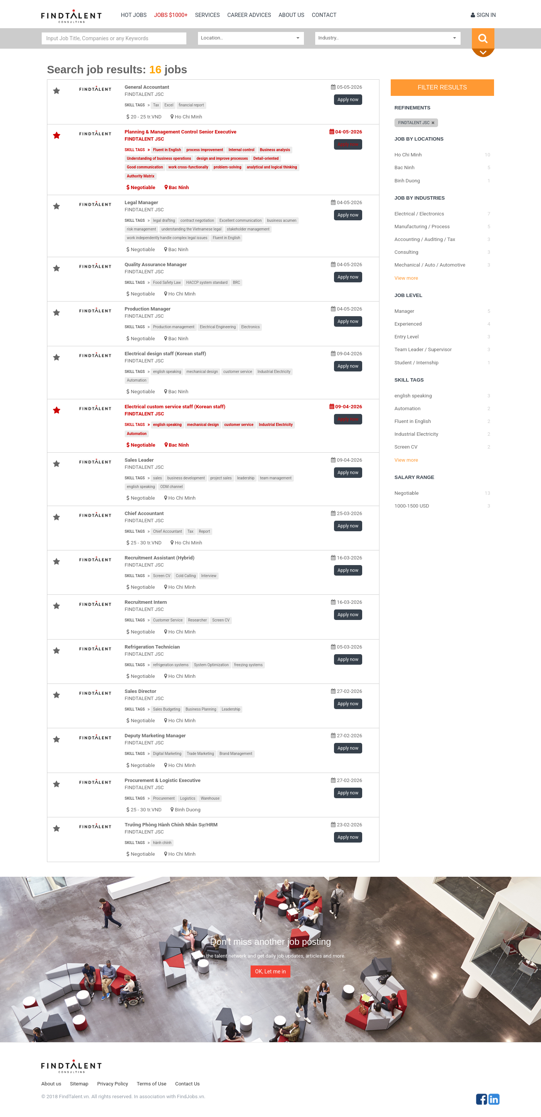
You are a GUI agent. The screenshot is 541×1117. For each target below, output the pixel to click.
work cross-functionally (188, 167)
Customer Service (168, 620)
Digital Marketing (167, 754)
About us (291, 15)
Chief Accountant (167, 531)
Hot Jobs (134, 15)
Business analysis (275, 150)
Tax (156, 105)
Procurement (164, 798)
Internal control (241, 150)
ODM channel (171, 487)
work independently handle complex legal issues (167, 238)
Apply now (348, 99)
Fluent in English (167, 150)
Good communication (145, 167)
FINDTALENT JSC (144, 94)
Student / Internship (416, 362)
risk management (141, 229)
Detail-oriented (265, 158)
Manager (404, 311)
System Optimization (211, 665)
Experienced (408, 324)
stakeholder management (248, 229)
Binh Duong (188, 809)
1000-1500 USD (411, 506)
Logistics (187, 798)
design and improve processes (222, 158)
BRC (236, 282)
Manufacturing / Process (422, 226)
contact (324, 15)
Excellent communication (240, 220)
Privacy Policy (112, 1084)
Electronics (250, 327)
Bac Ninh (179, 187)
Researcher (197, 620)
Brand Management (235, 754)
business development (186, 478)
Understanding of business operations (159, 158)
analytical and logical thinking (272, 167)
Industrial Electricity (274, 372)
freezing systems (248, 665)
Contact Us (187, 1084)
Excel (169, 105)
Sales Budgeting (166, 709)
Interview (208, 576)
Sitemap (79, 1084)
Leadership (231, 709)
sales (157, 478)
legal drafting (164, 220)
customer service (238, 372)
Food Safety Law (167, 282)
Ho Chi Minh (188, 117)
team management (276, 478)
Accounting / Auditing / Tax (424, 239)
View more (406, 278)
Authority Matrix (140, 176)
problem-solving (228, 167)
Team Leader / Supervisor (423, 349)
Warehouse (210, 798)
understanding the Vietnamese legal (192, 229)
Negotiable (406, 493)
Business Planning (201, 709)
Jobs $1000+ (170, 15)
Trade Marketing (200, 754)
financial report (191, 105)
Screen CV (161, 576)
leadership (245, 478)
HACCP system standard (207, 282)
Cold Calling (186, 576)
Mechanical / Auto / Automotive (429, 265)
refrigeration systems (170, 665)
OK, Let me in (270, 971)
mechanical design (202, 372)
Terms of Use (151, 1084)
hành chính (162, 843)
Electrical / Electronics (419, 214)
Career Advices (249, 15)
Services (207, 15)
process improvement (204, 150)
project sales (221, 478)
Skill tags (135, 105)
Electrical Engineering (218, 327)
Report (204, 531)
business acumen (281, 220)
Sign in (483, 15)
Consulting (406, 252)
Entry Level (406, 336)
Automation (137, 380)
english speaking (167, 372)
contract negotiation (197, 220)
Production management (173, 327)
